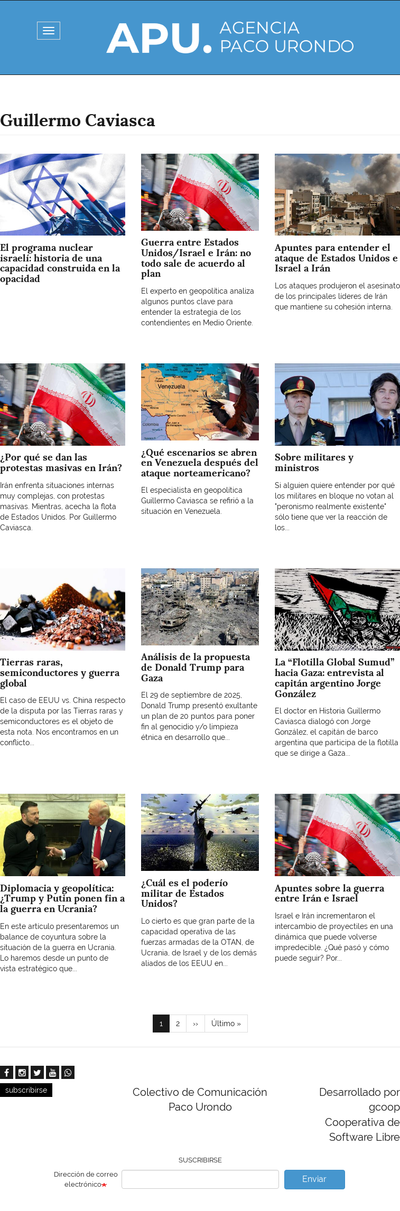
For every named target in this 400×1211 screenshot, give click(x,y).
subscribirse (26, 1090)
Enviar (314, 1179)
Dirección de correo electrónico (86, 1179)
